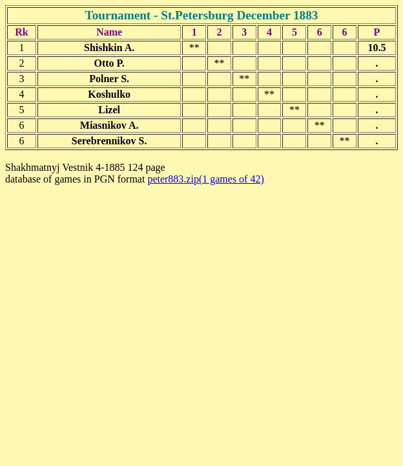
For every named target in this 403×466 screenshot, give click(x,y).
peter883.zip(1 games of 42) (205, 178)
